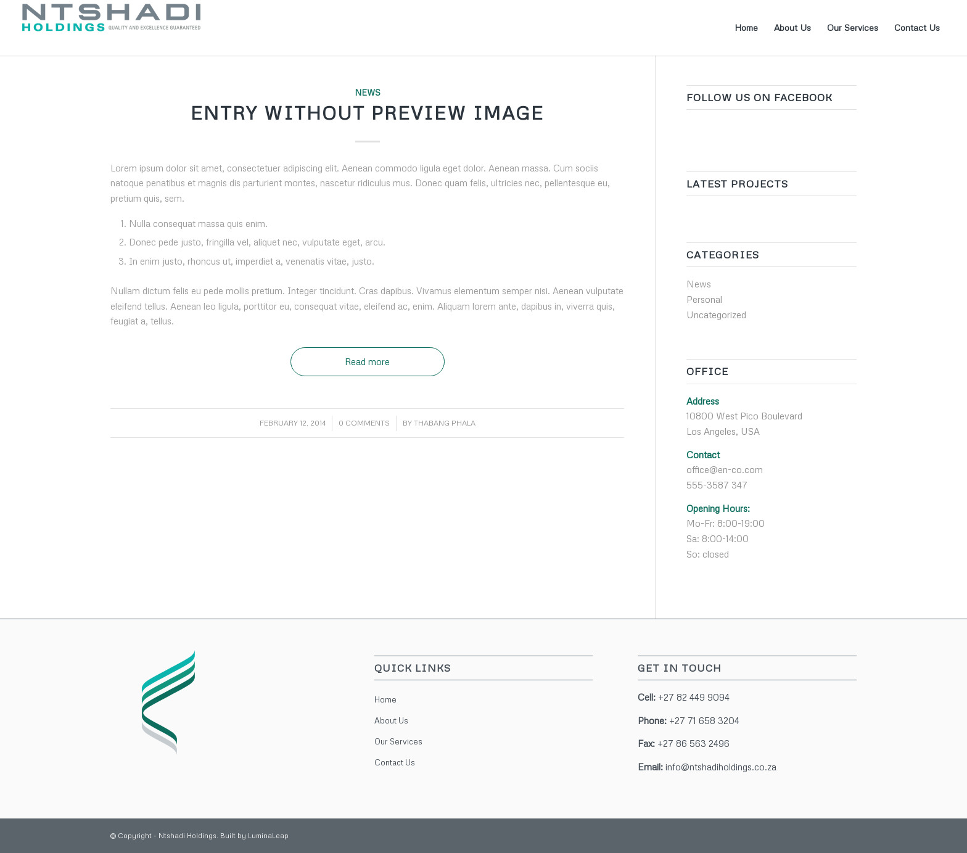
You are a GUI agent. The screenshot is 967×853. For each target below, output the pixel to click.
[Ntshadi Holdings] (111, 28)
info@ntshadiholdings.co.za (720, 766)
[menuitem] (746, 28)
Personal (704, 299)
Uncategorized (716, 314)
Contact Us (394, 762)
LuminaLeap (268, 835)
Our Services (398, 741)
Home (385, 699)
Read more (367, 361)
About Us (391, 720)
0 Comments (364, 422)
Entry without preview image (367, 112)
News (368, 92)
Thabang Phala (444, 422)
